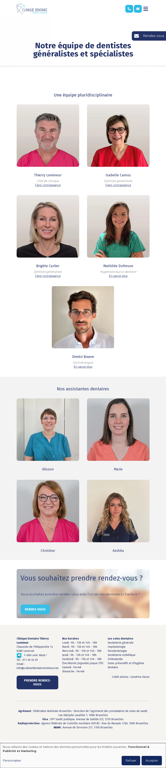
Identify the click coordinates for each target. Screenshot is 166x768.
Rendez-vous (35, 612)
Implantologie (117, 646)
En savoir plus (118, 276)
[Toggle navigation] (146, 9)
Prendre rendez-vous (37, 682)
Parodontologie (117, 651)
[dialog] (83, 755)
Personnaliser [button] (12, 760)
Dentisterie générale (121, 642)
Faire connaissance (48, 185)
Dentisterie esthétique (121, 655)
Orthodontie (115, 659)
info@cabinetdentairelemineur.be (38, 668)
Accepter (151, 760)
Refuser (131, 760)
